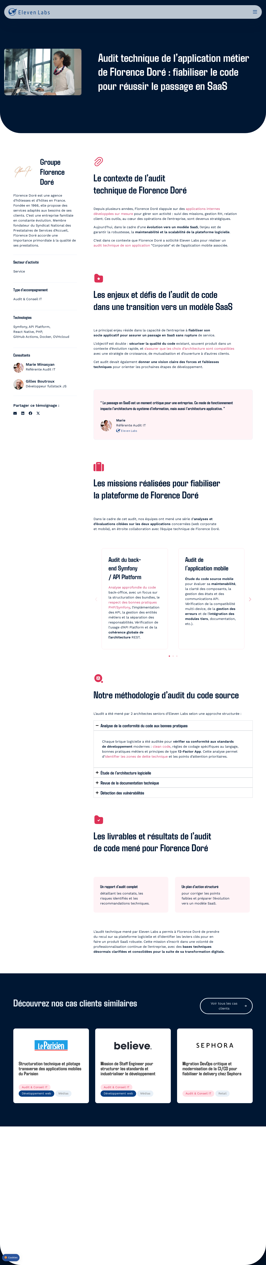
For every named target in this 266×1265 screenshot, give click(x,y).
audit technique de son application (122, 245)
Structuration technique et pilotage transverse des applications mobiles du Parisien (50, 1068)
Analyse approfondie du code (132, 587)
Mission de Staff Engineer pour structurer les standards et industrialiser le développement (128, 1068)
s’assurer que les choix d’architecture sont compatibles (189, 349)
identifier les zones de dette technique (136, 756)
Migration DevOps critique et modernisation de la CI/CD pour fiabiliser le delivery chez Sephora (211, 1068)
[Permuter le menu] (255, 12)
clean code (161, 746)
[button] (15, 413)
